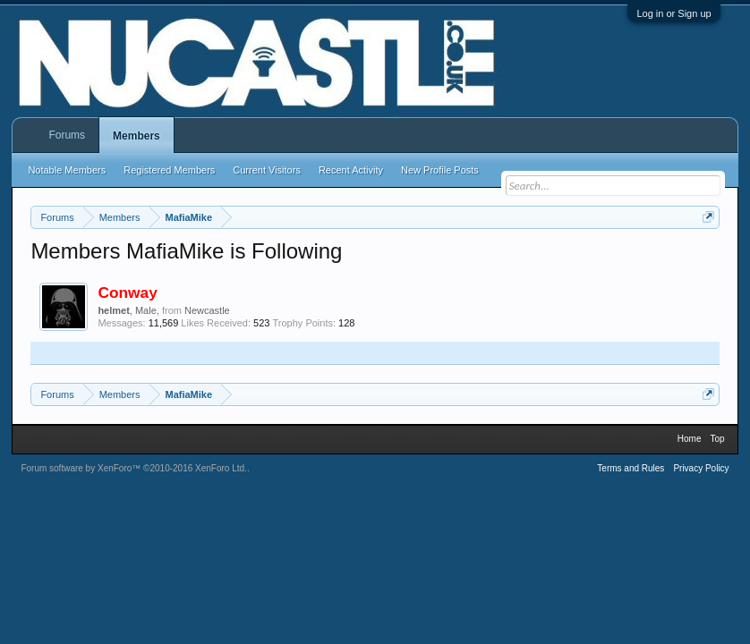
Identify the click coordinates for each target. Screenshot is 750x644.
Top (718, 439)
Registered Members (169, 170)
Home (690, 439)
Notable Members (67, 170)
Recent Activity (351, 170)
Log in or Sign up (673, 13)
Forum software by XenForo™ (134, 468)
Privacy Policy (701, 468)
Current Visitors (267, 170)
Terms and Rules (630, 468)
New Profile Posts (440, 170)
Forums (66, 135)
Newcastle (207, 310)
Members (136, 136)
